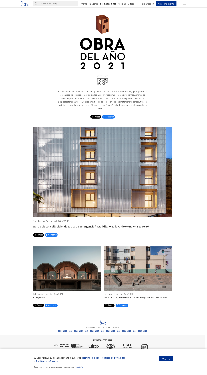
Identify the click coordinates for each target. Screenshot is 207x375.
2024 (134, 331)
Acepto (166, 358)
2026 (145, 331)
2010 (65, 331)
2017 (97, 331)
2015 (86, 331)
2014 (81, 331)
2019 (108, 331)
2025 (140, 331)
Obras (84, 3)
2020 (113, 331)
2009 (60, 331)
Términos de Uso (91, 357)
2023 (129, 331)
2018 (102, 331)
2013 (76, 331)
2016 (92, 331)
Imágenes (93, 3)
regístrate (79, 367)
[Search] (59, 3)
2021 (118, 331)
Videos (131, 3)
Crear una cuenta (166, 3)
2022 (124, 331)
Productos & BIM (108, 3)
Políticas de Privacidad (113, 357)
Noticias (122, 3)
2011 (70, 331)
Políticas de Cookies (47, 361)
